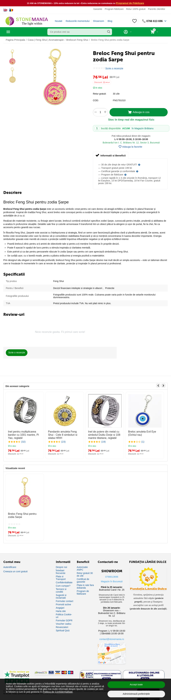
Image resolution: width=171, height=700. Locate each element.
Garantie (97, 9)
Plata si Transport (61, 575)
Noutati (58, 21)
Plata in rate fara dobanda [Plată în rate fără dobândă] (85, 583)
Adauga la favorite (130, 146)
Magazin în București (112, 578)
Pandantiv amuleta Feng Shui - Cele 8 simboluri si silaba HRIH (64, 432)
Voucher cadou (63, 621)
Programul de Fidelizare (130, 3)
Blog (110, 21)
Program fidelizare (114, 9)
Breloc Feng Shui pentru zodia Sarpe (23, 513)
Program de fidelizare (83, 589)
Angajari (60, 605)
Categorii (18, 31)
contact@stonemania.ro (111, 636)
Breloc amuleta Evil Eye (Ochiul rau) (144, 432)
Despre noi (61, 564)
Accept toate (136, 684)
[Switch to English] (5, 10)
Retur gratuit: (99, 93)
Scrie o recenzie (113, 68)
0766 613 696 (153, 21)
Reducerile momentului (77, 21)
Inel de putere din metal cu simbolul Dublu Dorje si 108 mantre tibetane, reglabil (102, 434)
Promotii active (63, 601)
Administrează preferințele (136, 693)
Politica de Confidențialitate (57, 691)
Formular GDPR (64, 617)
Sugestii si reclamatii (61, 593)
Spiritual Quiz (63, 627)
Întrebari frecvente (60, 569)
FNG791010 (119, 100)
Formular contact (64, 598)
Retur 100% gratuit (136, 9)
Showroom (98, 21)
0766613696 (111, 574)
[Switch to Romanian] (11, 10)
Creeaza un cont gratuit (15, 568)
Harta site (61, 608)
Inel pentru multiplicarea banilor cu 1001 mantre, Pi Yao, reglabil (24, 432)
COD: (96, 100)
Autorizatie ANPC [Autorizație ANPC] (82, 565)
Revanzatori (62, 624)
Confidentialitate (64, 579)
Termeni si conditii (61, 587)
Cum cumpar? (63, 583)
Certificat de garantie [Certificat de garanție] (83, 577)
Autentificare (9, 564)
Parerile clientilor (156, 9)
